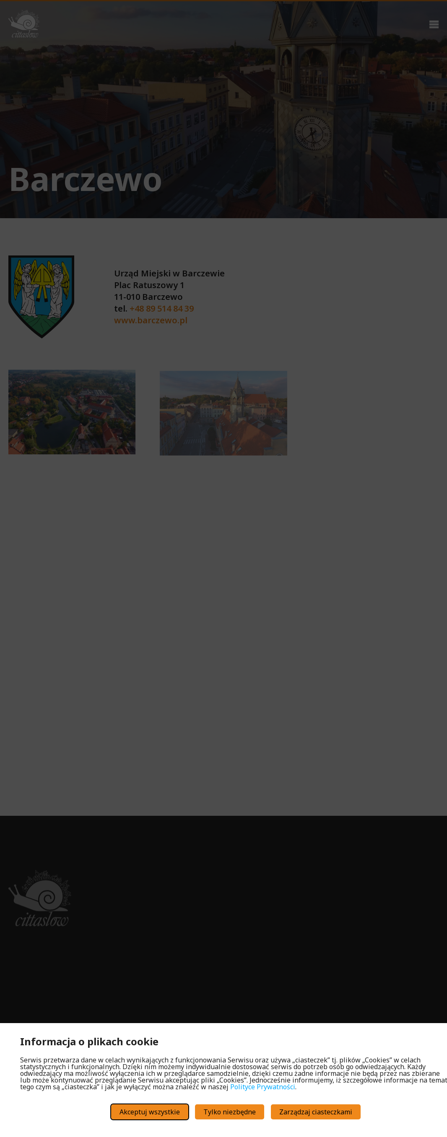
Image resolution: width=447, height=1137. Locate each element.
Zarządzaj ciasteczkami (315, 1111)
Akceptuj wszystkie (150, 1111)
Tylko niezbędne (229, 1111)
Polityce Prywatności (262, 1086)
